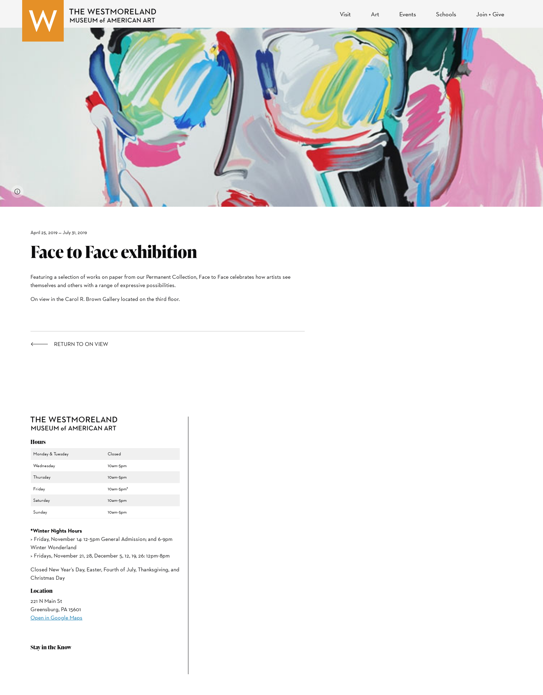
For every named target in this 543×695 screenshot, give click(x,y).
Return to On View (81, 344)
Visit (345, 14)
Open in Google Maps (56, 617)
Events (407, 14)
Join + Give (490, 14)
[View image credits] (17, 191)
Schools (446, 14)
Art (375, 14)
